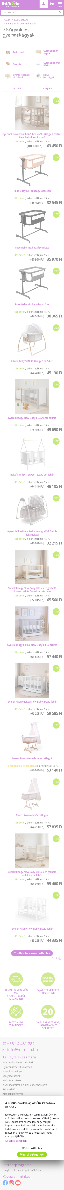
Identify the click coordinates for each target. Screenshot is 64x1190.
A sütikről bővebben (16, 1140)
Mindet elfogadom (32, 1154)
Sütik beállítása (32, 1148)
